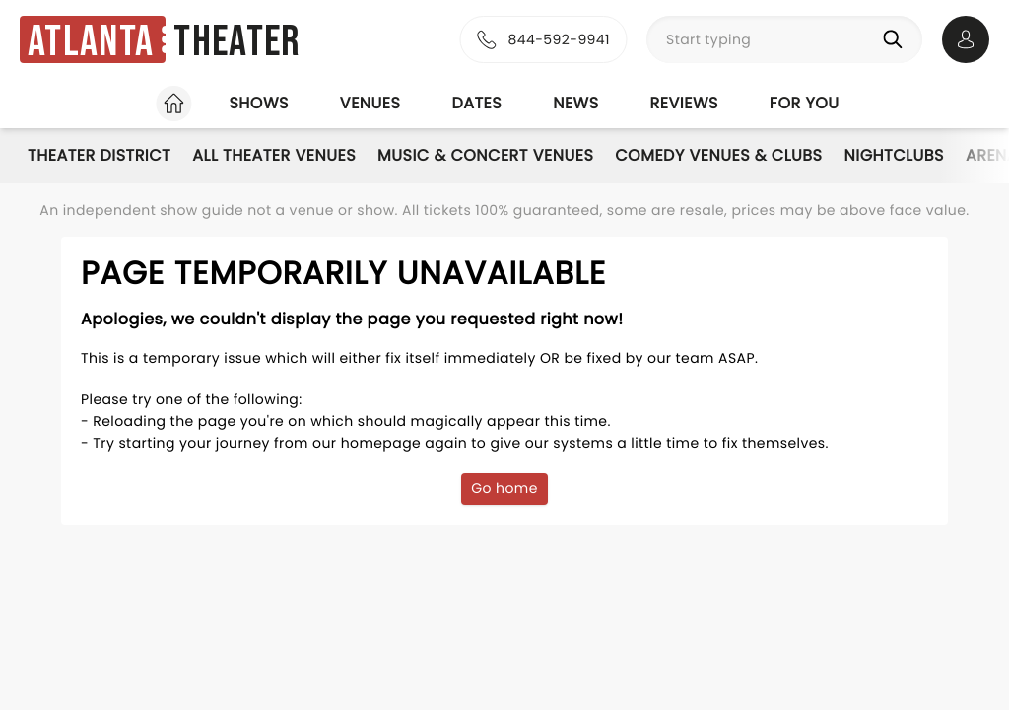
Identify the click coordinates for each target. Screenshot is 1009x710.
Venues (370, 103)
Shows (258, 103)
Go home (504, 488)
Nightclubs (894, 155)
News (575, 103)
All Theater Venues (274, 155)
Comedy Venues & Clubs (718, 155)
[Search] (896, 39)
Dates (476, 103)
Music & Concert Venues (485, 155)
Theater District (99, 155)
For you (805, 103)
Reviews (684, 103)
